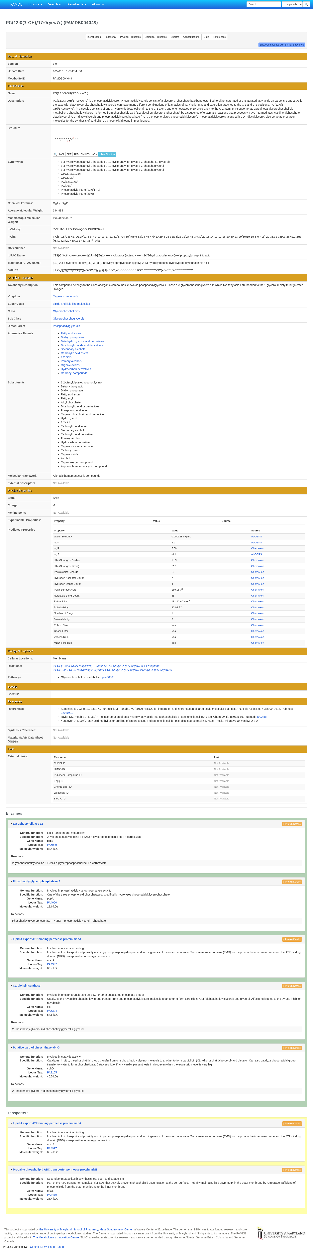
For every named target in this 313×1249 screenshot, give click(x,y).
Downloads (76, 4)
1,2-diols (66, 357)
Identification (94, 37)
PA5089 (52, 844)
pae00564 (108, 677)
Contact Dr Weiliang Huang (47, 1246)
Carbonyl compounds (74, 373)
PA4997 (52, 964)
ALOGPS (256, 536)
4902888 (262, 716)
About (98, 4)
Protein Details (292, 824)
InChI (95, 154)
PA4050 (52, 902)
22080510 (67, 712)
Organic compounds (65, 296)
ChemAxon (257, 548)
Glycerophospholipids (66, 311)
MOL (61, 154)
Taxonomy (110, 37)
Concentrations (191, 37)
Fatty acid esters (71, 333)
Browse (35, 4)
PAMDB (16, 4)
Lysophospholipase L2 (28, 823)
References (219, 37)
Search (54, 4)
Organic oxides (70, 365)
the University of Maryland (55, 1229)
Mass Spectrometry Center (116, 1229)
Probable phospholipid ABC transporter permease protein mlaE (55, 1169)
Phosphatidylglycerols (66, 326)
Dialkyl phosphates (72, 337)
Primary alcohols (71, 361)
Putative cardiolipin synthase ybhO (36, 1047)
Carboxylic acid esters (74, 353)
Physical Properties (130, 37)
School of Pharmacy (85, 1229)
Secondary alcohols (73, 349)
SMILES (85, 154)
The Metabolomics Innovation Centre (56, 1237)
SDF (69, 154)
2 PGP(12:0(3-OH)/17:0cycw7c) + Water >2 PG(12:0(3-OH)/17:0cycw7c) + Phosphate (106, 665)
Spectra (175, 37)
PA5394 (52, 1010)
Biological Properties (155, 37)
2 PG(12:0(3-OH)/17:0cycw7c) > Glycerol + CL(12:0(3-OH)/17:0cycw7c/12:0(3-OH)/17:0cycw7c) (112, 669)
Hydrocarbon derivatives (76, 369)
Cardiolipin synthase (27, 985)
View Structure (107, 154)
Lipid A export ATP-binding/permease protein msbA (47, 939)
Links (206, 37)
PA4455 (52, 1194)
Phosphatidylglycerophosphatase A (36, 881)
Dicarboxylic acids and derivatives (82, 345)
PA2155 (52, 1072)
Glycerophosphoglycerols (68, 318)
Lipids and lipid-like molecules (71, 303)
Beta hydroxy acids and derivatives (82, 341)
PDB (76, 154)
